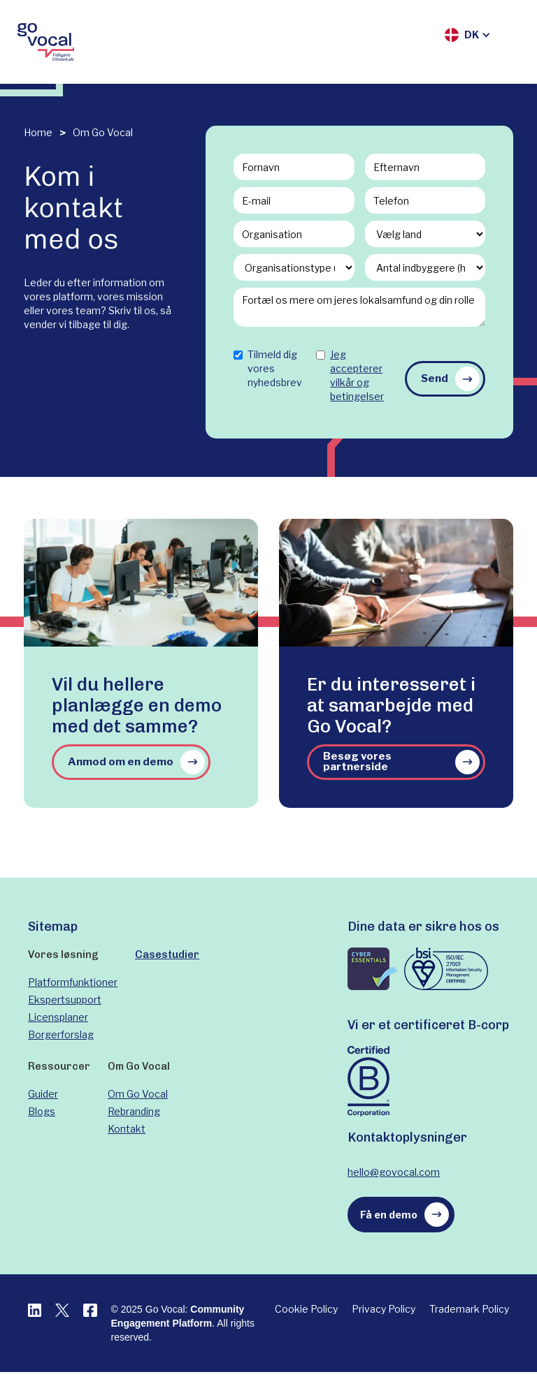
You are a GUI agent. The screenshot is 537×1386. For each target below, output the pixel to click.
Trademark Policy (469, 1309)
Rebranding (134, 1111)
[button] (468, 34)
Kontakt (126, 1129)
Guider (43, 1094)
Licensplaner (58, 1017)
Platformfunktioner (72, 982)
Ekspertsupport (64, 999)
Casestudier (167, 954)
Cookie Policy (306, 1309)
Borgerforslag (61, 1034)
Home (38, 132)
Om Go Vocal (103, 132)
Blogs (41, 1111)
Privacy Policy (383, 1309)
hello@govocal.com (394, 1172)
